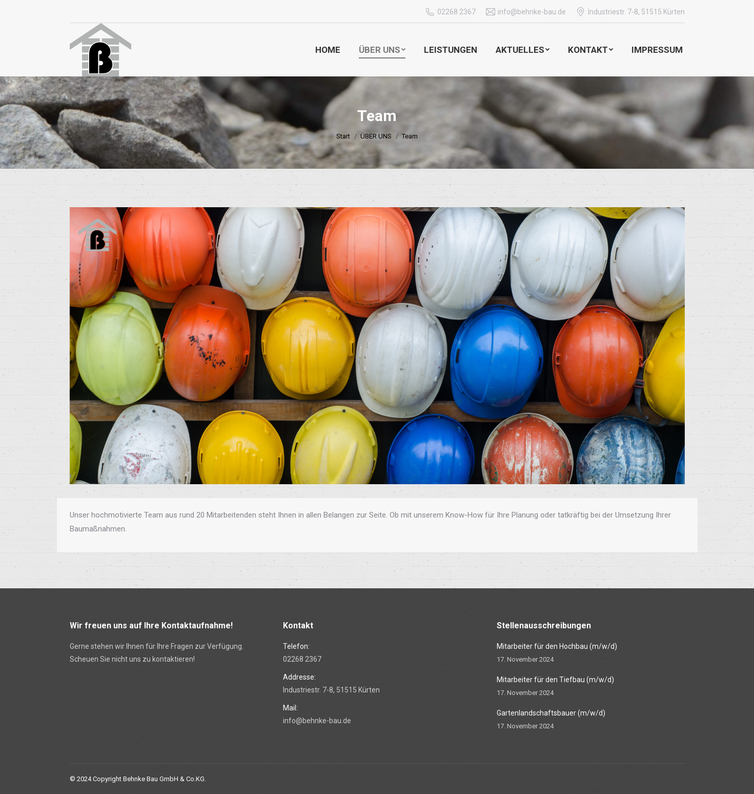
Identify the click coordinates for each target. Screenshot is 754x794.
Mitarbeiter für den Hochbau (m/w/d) (557, 646)
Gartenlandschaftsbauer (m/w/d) (551, 713)
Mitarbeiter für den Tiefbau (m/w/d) (555, 680)
